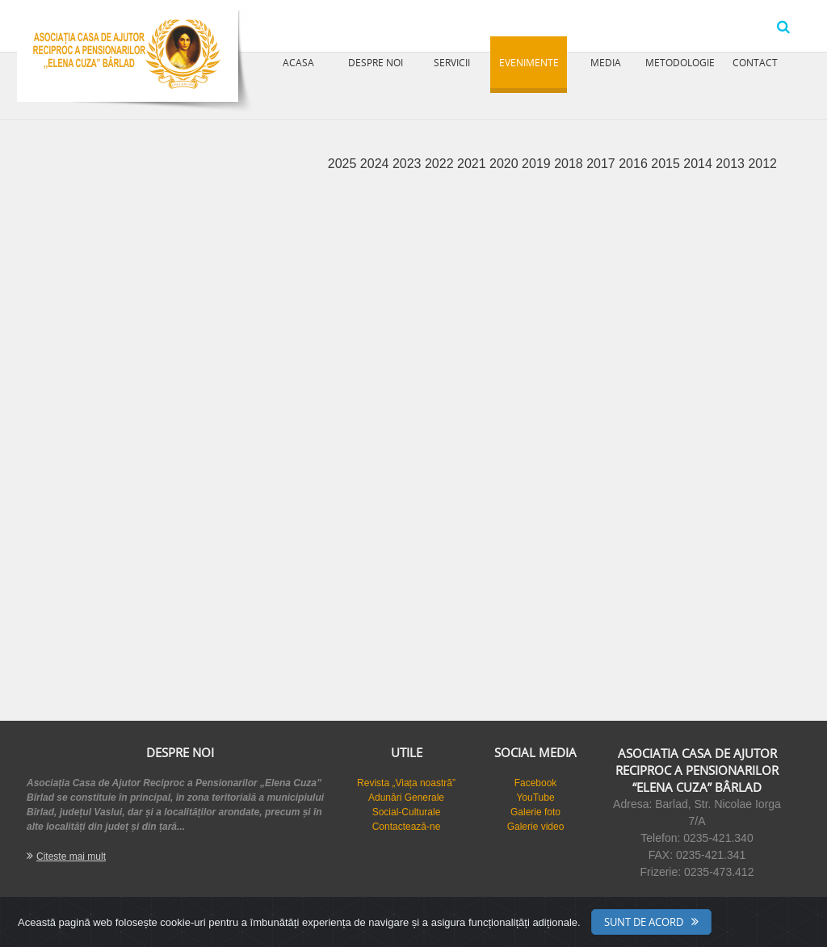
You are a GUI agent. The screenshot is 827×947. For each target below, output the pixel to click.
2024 (376, 163)
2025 (344, 163)
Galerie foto (535, 812)
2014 (699, 163)
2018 (570, 163)
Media (605, 62)
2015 (667, 163)
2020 (505, 163)
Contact (755, 62)
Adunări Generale (406, 797)
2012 (762, 163)
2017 (602, 163)
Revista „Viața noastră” (406, 783)
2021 (473, 163)
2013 (732, 163)
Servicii (452, 62)
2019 (538, 163)
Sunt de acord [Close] (643, 922)
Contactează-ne (406, 826)
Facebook (535, 783)
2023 (409, 163)
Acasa (298, 62)
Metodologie (680, 62)
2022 (441, 163)
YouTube (535, 797)
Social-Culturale (406, 812)
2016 (635, 163)
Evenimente (529, 62)
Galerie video (536, 826)
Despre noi (375, 62)
